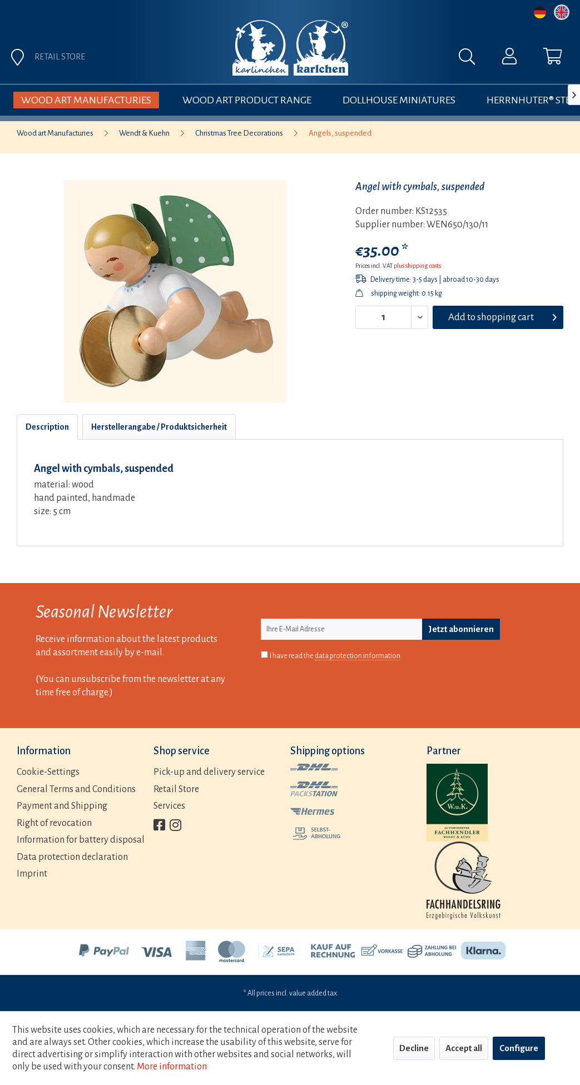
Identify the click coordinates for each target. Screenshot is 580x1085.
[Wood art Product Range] (247, 100)
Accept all (463, 1048)
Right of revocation (54, 823)
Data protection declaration (72, 857)
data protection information (357, 656)
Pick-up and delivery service (209, 772)
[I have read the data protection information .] (264, 654)
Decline (414, 1048)
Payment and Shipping (62, 806)
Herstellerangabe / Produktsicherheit (159, 426)
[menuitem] (371, 59)
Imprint (32, 874)
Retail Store (176, 789)
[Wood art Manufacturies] (86, 100)
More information (172, 1067)
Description (47, 426)
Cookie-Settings (48, 772)
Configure (518, 1048)
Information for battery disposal (81, 840)
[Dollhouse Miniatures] (399, 100)
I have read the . (336, 656)
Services (169, 806)
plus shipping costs (417, 265)
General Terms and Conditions (76, 789)
